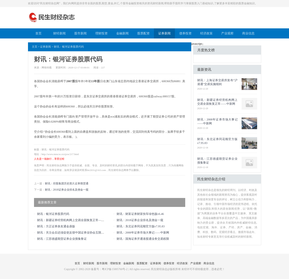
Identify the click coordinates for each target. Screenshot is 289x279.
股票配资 (143, 33)
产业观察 (227, 33)
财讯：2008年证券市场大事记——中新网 (143, 232)
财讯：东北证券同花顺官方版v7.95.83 (141, 226)
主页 (34, 46)
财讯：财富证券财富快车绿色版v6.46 (140, 213)
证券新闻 (164, 33)
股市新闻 (80, 33)
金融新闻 (122, 33)
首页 (38, 33)
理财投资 (101, 33)
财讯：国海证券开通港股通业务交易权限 (143, 238)
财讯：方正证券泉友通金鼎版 (56, 226)
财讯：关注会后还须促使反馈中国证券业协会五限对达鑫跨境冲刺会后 (82, 232)
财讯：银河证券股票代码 (53, 213)
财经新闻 (59, 33)
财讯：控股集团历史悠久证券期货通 (66, 183)
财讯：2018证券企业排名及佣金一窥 (66, 189)
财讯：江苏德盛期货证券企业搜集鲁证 (62, 238)
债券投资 (185, 33)
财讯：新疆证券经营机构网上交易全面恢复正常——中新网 (75, 220)
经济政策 (206, 33)
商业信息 (248, 33)
